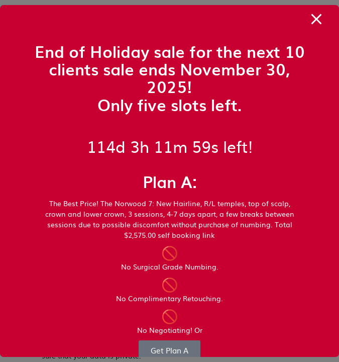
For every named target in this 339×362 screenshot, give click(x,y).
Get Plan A (169, 350)
